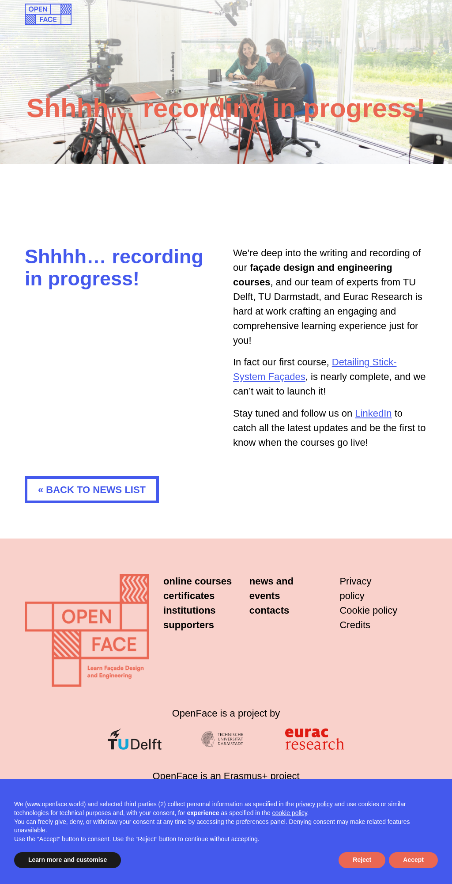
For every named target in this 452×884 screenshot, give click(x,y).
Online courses (197, 581)
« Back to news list (92, 489)
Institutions (189, 610)
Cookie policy (368, 610)
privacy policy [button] (314, 804)
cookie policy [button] (289, 812)
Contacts (269, 610)
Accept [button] (413, 859)
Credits (354, 624)
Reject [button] (362, 859)
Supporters (188, 624)
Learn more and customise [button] (67, 859)
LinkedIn (373, 413)
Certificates (189, 595)
